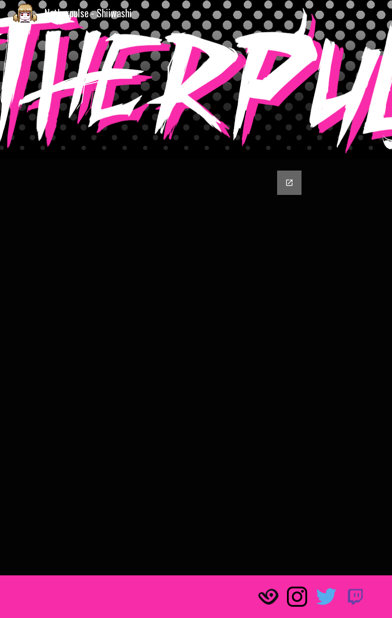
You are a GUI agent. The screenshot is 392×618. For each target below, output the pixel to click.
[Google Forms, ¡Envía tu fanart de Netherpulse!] (196, 367)
